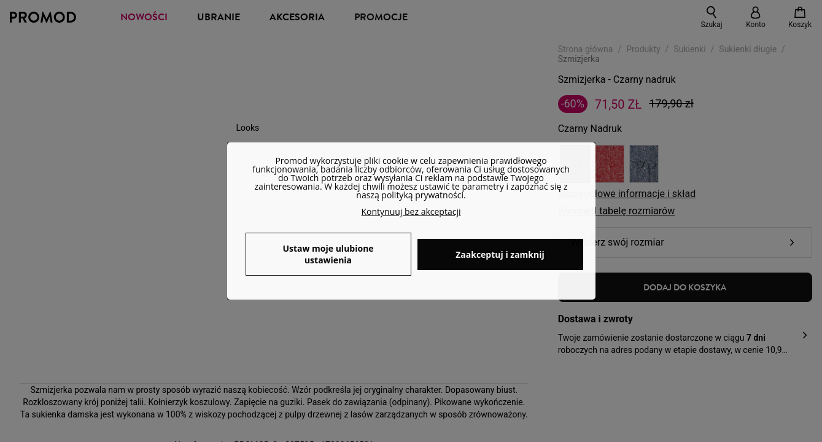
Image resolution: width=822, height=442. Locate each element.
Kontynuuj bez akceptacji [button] (411, 211)
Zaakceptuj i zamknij (500, 254)
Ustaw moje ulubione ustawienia (327, 254)
